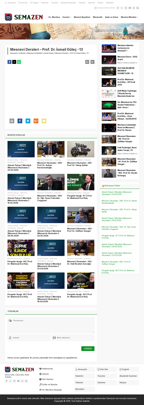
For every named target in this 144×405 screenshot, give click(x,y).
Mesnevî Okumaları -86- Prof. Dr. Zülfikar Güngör (127, 139)
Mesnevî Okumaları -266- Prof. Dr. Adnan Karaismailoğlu (50, 165)
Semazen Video (112, 185)
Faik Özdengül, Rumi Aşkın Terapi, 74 (127, 148)
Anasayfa (13, 53)
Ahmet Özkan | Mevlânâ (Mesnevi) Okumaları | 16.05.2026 (19, 200)
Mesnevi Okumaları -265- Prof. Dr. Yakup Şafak (79, 164)
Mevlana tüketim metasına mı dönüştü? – (125, 48)
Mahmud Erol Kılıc (74, 193)
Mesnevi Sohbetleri (34, 53)
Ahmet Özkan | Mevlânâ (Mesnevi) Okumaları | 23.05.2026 (19, 167)
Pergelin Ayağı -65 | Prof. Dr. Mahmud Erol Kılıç (20, 295)
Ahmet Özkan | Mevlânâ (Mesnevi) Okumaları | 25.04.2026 (49, 266)
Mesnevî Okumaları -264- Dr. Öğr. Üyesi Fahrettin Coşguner (50, 198)
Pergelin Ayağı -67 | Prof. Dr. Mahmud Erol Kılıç (79, 197)
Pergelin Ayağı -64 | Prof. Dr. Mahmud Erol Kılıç (79, 295)
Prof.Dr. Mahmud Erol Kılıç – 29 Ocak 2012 (126, 82)
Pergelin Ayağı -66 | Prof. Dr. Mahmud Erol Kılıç (20, 262)
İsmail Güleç (48, 53)
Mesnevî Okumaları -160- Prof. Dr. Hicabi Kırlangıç (127, 173)
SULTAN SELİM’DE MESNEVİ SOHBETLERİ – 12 (126, 70)
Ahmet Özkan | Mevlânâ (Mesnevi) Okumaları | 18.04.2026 (49, 299)
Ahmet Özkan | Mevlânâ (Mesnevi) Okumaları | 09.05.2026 (19, 233)
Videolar (22, 53)
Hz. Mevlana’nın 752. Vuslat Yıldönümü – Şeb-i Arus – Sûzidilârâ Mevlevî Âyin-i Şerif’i (127, 107)
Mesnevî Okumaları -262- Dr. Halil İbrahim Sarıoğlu (79, 262)
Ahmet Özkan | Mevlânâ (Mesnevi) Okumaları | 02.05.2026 (49, 233)
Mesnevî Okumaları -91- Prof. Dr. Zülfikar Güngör (127, 161)
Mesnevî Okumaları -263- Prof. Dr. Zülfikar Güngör (79, 229)
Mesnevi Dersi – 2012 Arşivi (127, 58)
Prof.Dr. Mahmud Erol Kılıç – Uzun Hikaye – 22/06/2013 (127, 116)
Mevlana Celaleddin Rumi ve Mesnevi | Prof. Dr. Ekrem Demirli (127, 129)
